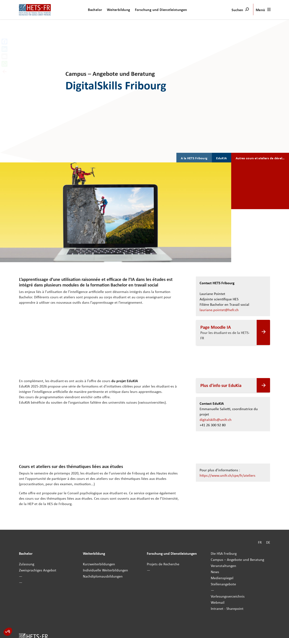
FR (260, 542)
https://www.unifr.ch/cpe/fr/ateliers (229, 475)
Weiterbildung (118, 9)
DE (268, 542)
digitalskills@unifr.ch (216, 419)
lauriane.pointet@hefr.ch (219, 309)
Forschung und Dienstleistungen (161, 9)
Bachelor (95, 9)
